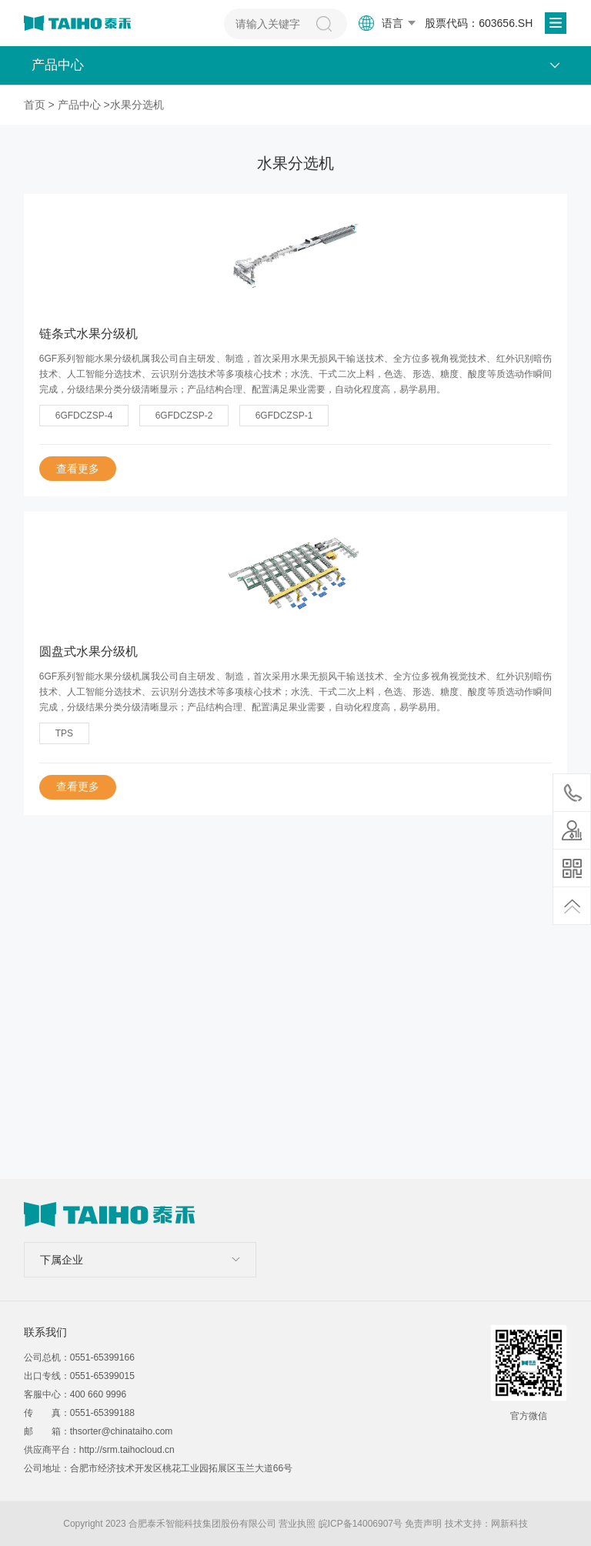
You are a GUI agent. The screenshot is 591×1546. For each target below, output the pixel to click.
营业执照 (297, 1523)
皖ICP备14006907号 (360, 1523)
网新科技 (509, 1523)
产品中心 (79, 105)
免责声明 (423, 1523)
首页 (34, 105)
